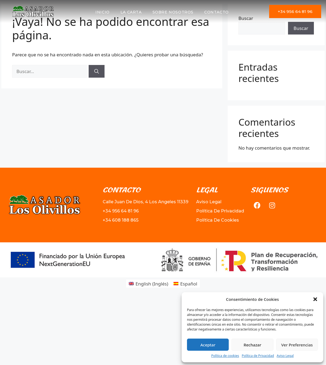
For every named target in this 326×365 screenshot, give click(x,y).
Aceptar (208, 344)
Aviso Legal (285, 355)
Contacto (216, 12)
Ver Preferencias (297, 344)
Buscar (301, 28)
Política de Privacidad (258, 355)
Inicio (102, 12)
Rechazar (252, 344)
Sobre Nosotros (172, 12)
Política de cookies (225, 355)
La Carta (131, 12)
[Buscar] (97, 71)
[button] (315, 299)
